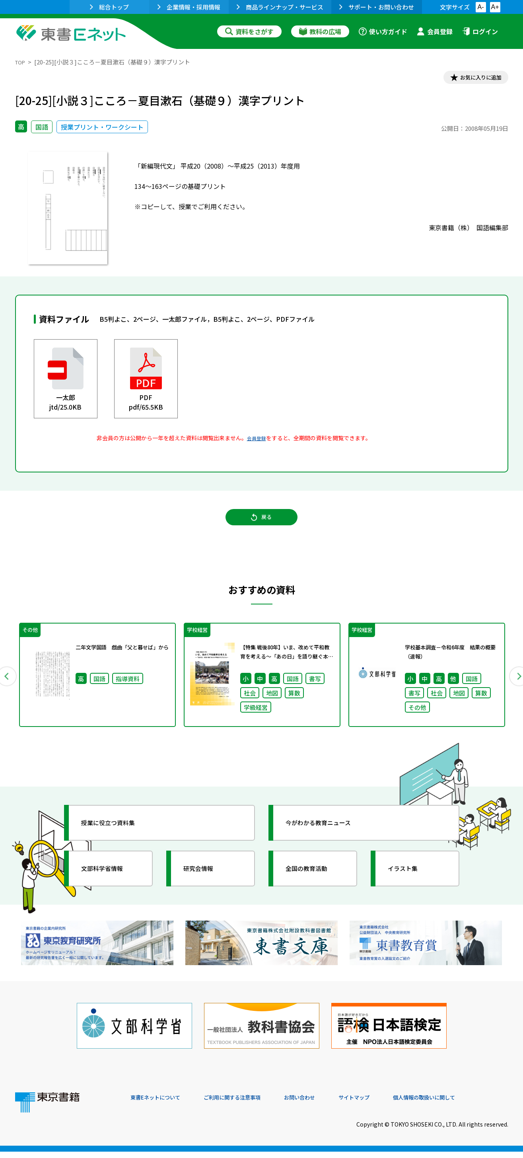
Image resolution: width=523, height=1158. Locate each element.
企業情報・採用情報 (188, 7)
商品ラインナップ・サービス (280, 7)
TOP (21, 62)
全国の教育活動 (314, 883)
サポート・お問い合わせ (376, 7)
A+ (495, 7)
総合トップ (109, 7)
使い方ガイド (383, 31)
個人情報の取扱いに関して (470, 1104)
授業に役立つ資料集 (117, 837)
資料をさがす (249, 31)
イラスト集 (409, 883)
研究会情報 (205, 883)
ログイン (480, 31)
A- (481, 7)
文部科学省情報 (110, 883)
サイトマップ (389, 1104)
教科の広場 (320, 31)
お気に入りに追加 (473, 79)
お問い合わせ (328, 1104)
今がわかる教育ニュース (328, 837)
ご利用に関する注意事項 (250, 1104)
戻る (261, 525)
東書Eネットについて (161, 1104)
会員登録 (435, 31)
